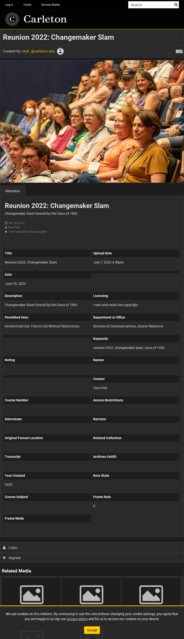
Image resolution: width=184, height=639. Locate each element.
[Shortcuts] (179, 50)
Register (12, 557)
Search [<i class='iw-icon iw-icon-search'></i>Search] (176, 4)
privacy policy (77, 619)
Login (10, 547)
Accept (92, 630)
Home (27, 4)
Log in (9, 4)
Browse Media (50, 4)
